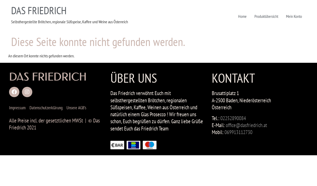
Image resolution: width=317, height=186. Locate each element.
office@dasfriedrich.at (246, 125)
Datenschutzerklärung (46, 108)
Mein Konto (294, 16)
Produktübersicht (266, 16)
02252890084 (233, 118)
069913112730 (238, 132)
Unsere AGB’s (76, 108)
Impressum (17, 108)
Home (242, 16)
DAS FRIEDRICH (38, 10)
